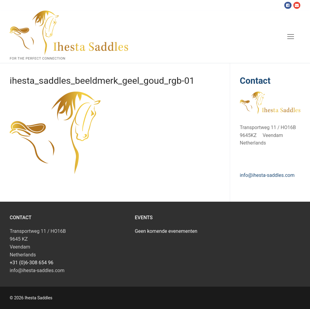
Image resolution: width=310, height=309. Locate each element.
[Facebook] (287, 5)
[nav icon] (290, 37)
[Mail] (296, 5)
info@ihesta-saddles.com (267, 175)
